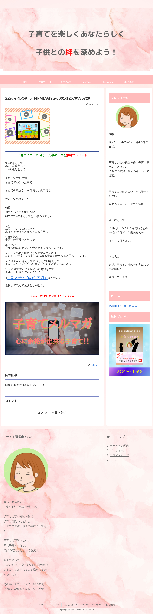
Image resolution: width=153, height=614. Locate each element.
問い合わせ (110, 605)
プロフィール (118, 450)
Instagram (96, 605)
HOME (41, 605)
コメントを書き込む (52, 413)
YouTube (85, 605)
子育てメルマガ (119, 455)
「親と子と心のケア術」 (27, 278)
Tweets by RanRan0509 (123, 305)
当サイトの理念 (119, 445)
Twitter (114, 460)
